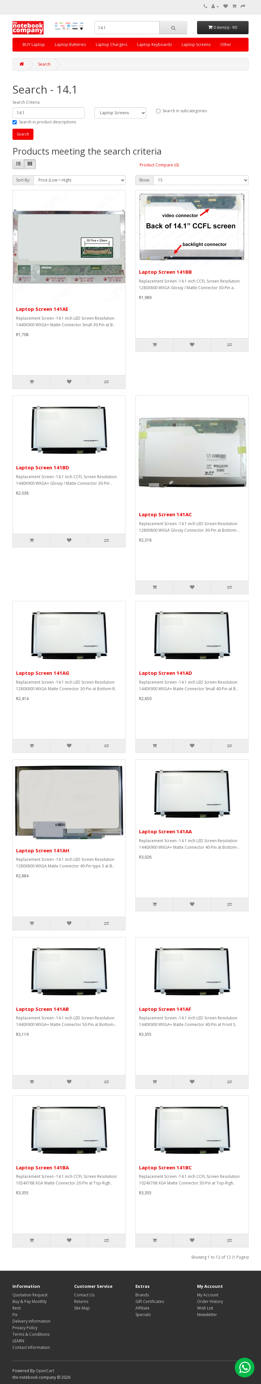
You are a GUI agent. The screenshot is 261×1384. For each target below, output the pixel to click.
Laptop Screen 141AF (165, 1009)
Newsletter (207, 1314)
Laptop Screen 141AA (165, 831)
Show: (144, 180)
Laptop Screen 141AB (42, 1009)
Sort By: (23, 180)
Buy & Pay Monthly (29, 1301)
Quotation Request (30, 1295)
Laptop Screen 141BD (42, 467)
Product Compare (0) (159, 165)
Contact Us (84, 1295)
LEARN (18, 1341)
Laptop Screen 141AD (165, 673)
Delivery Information (31, 1321)
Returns (81, 1301)
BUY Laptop (34, 44)
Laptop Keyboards (154, 44)
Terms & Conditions (31, 1334)
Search (44, 64)
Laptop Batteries (70, 44)
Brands (142, 1295)
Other (225, 44)
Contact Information (31, 1347)
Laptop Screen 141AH (42, 850)
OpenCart (45, 1370)
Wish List (205, 1308)
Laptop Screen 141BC (165, 1167)
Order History (210, 1301)
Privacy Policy (24, 1328)
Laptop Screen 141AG (42, 673)
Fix (14, 1314)
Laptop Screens (196, 44)
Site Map (82, 1308)
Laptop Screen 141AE (42, 309)
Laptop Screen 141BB (165, 271)
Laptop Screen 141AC (165, 514)
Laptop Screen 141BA (42, 1167)
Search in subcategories (181, 111)
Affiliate (142, 1308)
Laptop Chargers (111, 44)
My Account (207, 1295)
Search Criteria (26, 102)
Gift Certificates (149, 1301)
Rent (16, 1308)
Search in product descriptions (44, 122)
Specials (143, 1314)
